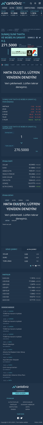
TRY (37, 151)
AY (28, 65)
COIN (27, 200)
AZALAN (14, 220)
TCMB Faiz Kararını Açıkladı (12, 313)
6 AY (37, 65)
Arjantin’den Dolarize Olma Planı (14, 375)
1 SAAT (12, 65)
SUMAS (35, 138)
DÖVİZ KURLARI (27, 402)
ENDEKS (13, 409)
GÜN (18, 65)
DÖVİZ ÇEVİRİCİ (11, 249)
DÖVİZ (4, 8)
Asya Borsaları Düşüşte (11, 360)
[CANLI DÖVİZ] (11, 3)
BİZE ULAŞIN (20, 393)
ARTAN (7, 220)
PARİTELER (13, 404)
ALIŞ (33, 265)
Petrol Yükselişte (8, 344)
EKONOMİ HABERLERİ (27, 404)
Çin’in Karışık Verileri (10, 367)
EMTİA (28, 407)
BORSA (19, 8)
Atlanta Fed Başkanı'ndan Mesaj (14, 352)
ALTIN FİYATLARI (13, 402)
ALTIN (12, 8)
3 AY (32, 65)
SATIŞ (38, 265)
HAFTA (23, 65)
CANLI (6, 65)
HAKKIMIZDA (21, 391)
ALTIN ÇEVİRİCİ (31, 249)
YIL (41, 65)
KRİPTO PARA (30, 8)
